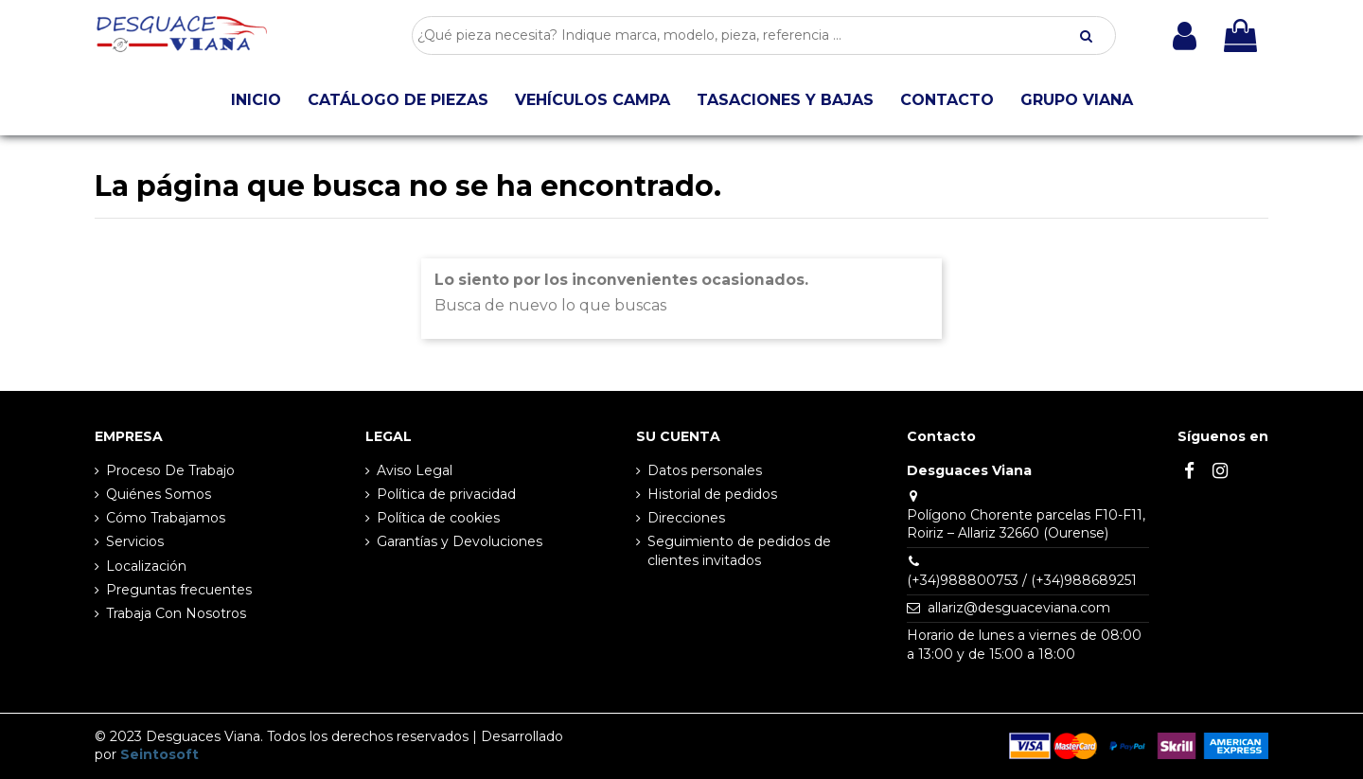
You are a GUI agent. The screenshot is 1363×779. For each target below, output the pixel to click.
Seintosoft (159, 754)
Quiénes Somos (158, 494)
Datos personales (704, 470)
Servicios (135, 541)
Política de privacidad (446, 494)
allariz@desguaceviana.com (1019, 607)
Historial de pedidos (712, 494)
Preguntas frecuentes (179, 589)
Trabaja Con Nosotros (176, 613)
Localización (146, 566)
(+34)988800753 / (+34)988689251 (1022, 580)
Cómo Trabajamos (165, 517)
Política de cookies (438, 517)
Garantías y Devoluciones (459, 541)
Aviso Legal (414, 470)
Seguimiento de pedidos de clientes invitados (739, 551)
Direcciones (686, 517)
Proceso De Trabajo (170, 470)
